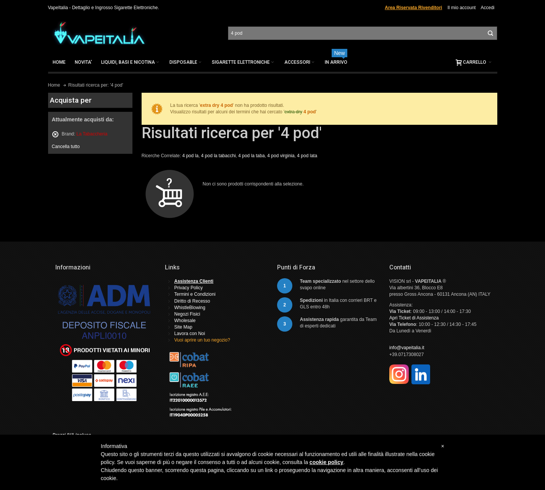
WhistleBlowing (189, 307)
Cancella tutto (66, 146)
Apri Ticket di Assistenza (414, 318)
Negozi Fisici (187, 314)
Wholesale (185, 320)
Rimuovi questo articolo (55, 134)
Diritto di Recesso (192, 301)
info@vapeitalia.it (406, 347)
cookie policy (326, 462)
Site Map (183, 327)
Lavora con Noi (189, 333)
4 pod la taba (251, 155)
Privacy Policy (188, 287)
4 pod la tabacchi (218, 155)
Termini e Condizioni (195, 294)
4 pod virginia (280, 155)
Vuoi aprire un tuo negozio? (202, 340)
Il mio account (461, 7)
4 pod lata (307, 155)
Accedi (487, 7)
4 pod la (190, 155)
